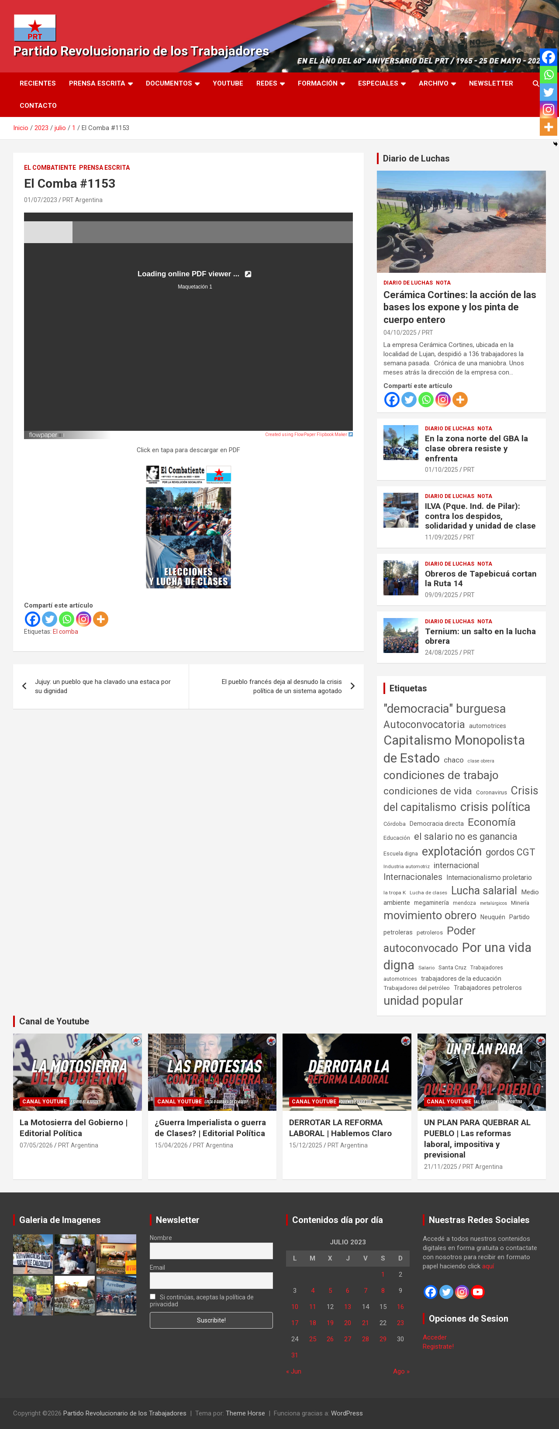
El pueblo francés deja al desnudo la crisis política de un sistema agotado (282, 686)
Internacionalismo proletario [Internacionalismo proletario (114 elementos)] (489, 877)
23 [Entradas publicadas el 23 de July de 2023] (400, 1323)
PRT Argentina (82, 199)
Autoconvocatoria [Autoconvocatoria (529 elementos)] (424, 724)
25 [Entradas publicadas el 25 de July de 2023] (312, 1339)
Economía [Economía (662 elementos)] (492, 822)
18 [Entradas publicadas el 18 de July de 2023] (312, 1323)
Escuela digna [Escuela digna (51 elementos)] (400, 853)
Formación (318, 83)
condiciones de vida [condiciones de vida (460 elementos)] (427, 791)
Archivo (434, 83)
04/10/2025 (400, 332)
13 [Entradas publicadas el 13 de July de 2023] (347, 1307)
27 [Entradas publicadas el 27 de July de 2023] (347, 1339)
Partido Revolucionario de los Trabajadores (141, 50)
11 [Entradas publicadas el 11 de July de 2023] (312, 1307)
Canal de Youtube (54, 1021)
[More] (100, 619)
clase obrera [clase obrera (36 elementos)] (481, 761)
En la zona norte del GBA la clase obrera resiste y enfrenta (476, 448)
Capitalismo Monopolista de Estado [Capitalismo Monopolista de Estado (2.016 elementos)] (454, 749)
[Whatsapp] (66, 619)
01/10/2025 (441, 469)
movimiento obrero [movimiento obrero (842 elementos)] (429, 915)
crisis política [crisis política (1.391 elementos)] (495, 807)
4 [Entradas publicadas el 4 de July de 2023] (312, 1291)
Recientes (38, 83)
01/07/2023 (40, 199)
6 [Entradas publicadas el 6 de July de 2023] (347, 1291)
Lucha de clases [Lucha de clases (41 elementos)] (428, 893)
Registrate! (438, 1346)
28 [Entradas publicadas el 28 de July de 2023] (365, 1339)
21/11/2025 (440, 1166)
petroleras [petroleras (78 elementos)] (398, 932)
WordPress (347, 1413)
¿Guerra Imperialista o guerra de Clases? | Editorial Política (210, 1127)
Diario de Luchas (416, 158)
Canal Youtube (44, 1102)
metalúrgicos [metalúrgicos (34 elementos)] (493, 903)
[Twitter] (49, 619)
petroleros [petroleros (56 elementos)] (430, 932)
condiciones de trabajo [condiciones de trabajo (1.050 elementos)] (441, 775)
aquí (488, 1266)
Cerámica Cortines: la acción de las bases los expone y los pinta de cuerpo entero (459, 307)
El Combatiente (50, 167)
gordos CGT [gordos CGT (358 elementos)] (510, 852)
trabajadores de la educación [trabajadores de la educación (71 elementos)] (461, 978)
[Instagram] (83, 619)
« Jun (293, 1371)
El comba (65, 631)
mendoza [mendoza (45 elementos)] (464, 903)
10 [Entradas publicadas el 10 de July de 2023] (294, 1307)
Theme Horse (245, 1413)
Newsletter (491, 83)
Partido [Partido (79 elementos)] (519, 917)
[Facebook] (32, 619)
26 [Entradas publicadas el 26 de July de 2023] (330, 1339)
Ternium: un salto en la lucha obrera (480, 636)
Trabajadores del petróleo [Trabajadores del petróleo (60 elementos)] (416, 988)
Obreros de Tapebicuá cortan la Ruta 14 (481, 579)
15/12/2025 (305, 1145)
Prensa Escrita (97, 83)
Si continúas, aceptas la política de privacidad (202, 1301)
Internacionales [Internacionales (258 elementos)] (412, 877)
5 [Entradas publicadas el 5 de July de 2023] (330, 1291)
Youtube (228, 83)
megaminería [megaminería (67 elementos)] (431, 902)
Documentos (169, 83)
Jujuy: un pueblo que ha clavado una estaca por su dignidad (103, 686)
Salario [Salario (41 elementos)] (426, 968)
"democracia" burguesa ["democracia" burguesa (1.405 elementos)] (444, 708)
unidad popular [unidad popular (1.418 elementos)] (423, 1000)
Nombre (161, 1237)
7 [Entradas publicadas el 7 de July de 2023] (365, 1291)
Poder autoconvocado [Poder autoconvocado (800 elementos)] (429, 939)
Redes (266, 83)
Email (157, 1267)
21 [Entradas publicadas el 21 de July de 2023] (365, 1323)
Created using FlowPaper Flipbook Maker (309, 434)
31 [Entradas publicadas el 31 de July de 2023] (294, 1355)
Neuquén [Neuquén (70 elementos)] (492, 917)
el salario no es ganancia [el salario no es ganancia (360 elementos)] (466, 836)
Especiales (378, 83)
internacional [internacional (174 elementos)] (456, 865)
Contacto (38, 106)
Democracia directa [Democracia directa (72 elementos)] (437, 823)
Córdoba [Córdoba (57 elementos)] (394, 824)
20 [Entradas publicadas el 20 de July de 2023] (347, 1323)
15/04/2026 (171, 1145)
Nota (443, 283)
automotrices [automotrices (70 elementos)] (487, 725)
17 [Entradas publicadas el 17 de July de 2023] (294, 1323)
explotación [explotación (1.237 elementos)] (452, 852)
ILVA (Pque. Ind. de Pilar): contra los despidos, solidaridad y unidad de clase (480, 516)
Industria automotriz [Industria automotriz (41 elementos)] (406, 866)
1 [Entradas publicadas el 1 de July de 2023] (383, 1274)
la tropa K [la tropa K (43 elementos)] (394, 893)
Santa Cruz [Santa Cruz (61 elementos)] (452, 967)
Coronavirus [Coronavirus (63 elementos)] (491, 792)
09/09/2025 (441, 594)
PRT (427, 332)
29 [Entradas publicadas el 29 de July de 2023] (383, 1339)
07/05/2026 (36, 1145)
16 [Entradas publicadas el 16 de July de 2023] (400, 1307)
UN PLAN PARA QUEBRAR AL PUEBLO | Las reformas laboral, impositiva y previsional (477, 1138)
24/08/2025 (441, 652)
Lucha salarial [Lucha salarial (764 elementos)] (484, 890)
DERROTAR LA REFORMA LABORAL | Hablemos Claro (340, 1127)
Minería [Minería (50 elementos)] (520, 903)
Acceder (435, 1337)
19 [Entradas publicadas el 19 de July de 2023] (330, 1323)
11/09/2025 (441, 537)
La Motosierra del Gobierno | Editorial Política (74, 1127)
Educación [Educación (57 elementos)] (396, 838)
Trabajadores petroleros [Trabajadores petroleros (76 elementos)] (488, 988)
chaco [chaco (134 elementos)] (454, 760)
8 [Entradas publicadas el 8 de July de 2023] (383, 1291)
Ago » (401, 1371)
